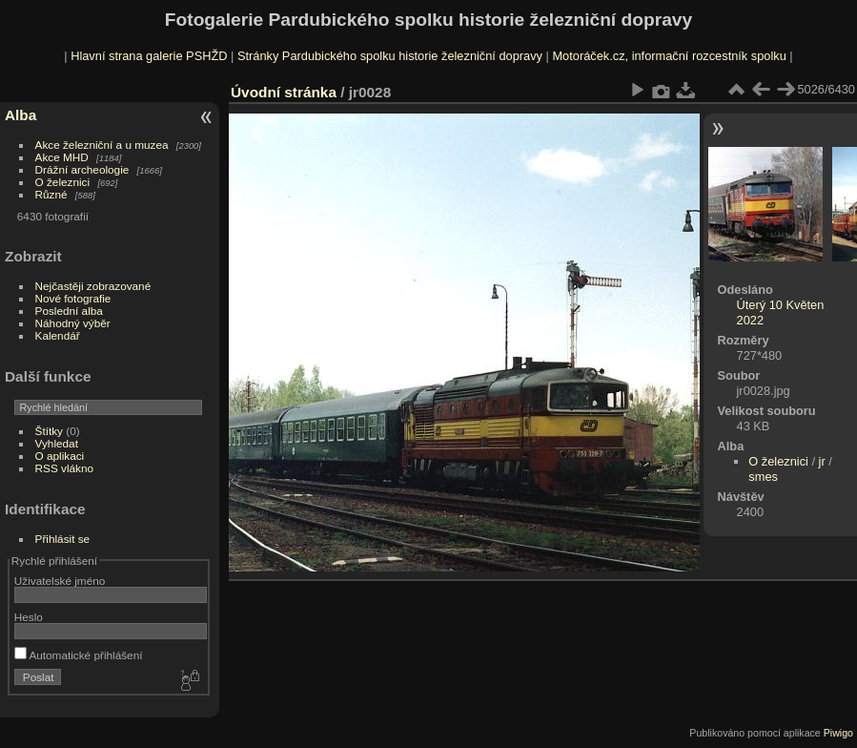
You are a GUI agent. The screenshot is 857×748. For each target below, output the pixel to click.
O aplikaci (60, 455)
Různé (51, 194)
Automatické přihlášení (78, 655)
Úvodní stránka (284, 92)
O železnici (63, 182)
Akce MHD (62, 157)
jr (822, 461)
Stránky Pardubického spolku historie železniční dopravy (389, 56)
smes (763, 476)
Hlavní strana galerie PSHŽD (149, 56)
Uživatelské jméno (59, 580)
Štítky (49, 431)
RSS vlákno (64, 468)
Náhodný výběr (73, 323)
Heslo (28, 617)
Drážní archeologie (82, 169)
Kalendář (57, 335)
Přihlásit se (63, 538)
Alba (20, 115)
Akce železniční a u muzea (102, 144)
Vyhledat (56, 443)
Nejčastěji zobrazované (93, 286)
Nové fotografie (73, 298)
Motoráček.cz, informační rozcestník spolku (669, 56)
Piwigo (838, 732)
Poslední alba (69, 310)
